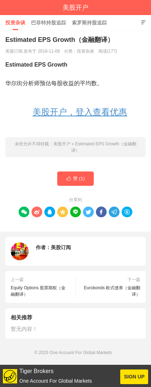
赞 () (75, 178)
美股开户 (75, 7)
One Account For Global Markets (80, 352)
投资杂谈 (15, 22)
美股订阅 (61, 247)
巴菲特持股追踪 (48, 22)
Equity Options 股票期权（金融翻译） (38, 291)
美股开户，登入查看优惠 (80, 112)
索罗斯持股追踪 (89, 22)
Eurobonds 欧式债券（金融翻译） (112, 291)
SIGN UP (134, 376)
